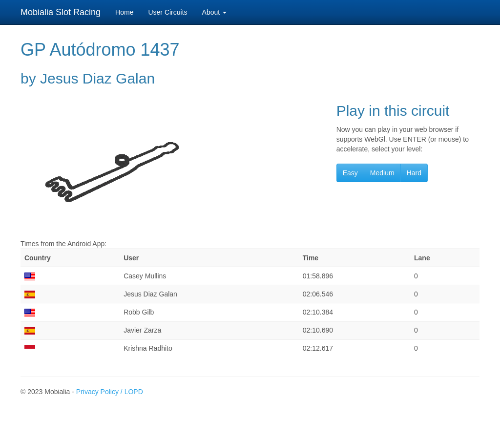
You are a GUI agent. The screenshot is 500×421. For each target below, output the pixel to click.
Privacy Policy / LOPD (109, 392)
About (214, 12)
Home (124, 12)
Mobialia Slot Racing (61, 12)
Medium (382, 173)
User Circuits (167, 12)
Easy (350, 173)
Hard (414, 173)
